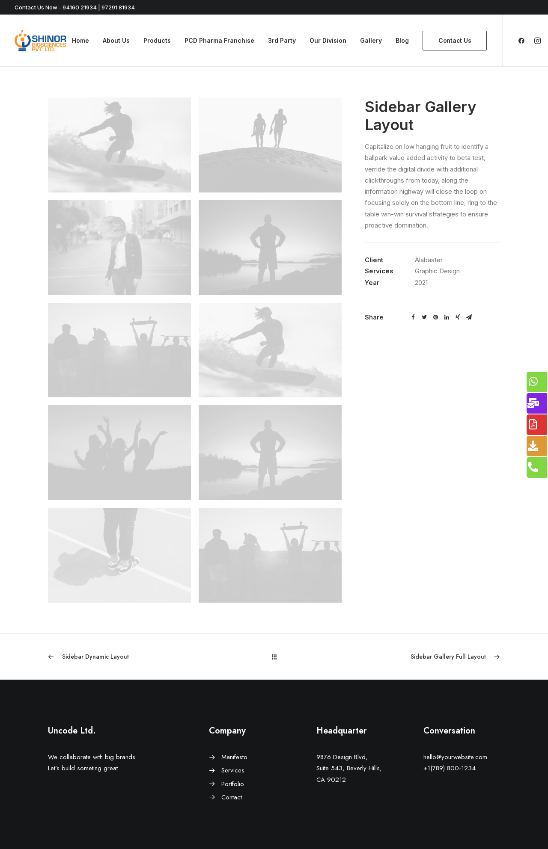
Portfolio (232, 784)
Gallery (371, 40)
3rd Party (282, 40)
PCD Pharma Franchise (219, 40)
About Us (116, 40)
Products (157, 40)
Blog (402, 40)
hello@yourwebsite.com (455, 757)
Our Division (328, 40)
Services (232, 770)
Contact (231, 797)
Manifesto (234, 757)
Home (80, 40)
